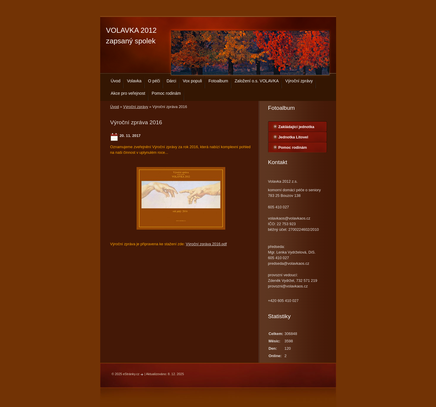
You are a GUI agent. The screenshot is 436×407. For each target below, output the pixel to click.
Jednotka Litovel (293, 137)
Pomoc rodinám (166, 93)
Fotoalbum (218, 81)
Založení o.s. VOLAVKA (257, 81)
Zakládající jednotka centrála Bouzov (296, 128)
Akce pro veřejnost (128, 93)
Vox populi (192, 81)
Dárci (171, 81)
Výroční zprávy (299, 81)
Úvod (116, 81)
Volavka (134, 81)
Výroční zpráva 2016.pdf (206, 244)
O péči (154, 81)
